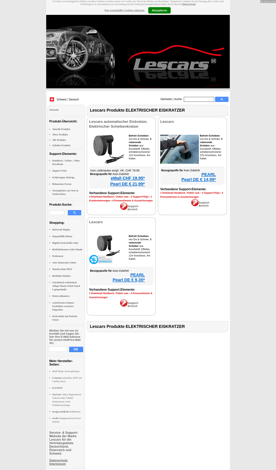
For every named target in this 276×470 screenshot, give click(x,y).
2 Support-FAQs (139, 196)
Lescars (167, 122)
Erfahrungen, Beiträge (63, 177)
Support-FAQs (59, 170)
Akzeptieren (159, 10)
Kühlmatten (66, 411)
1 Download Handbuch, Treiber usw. (180, 193)
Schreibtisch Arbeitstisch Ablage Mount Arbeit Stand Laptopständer (66, 286)
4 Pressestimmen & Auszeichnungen (132, 200)
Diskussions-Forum (61, 184)
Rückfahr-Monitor (61, 276)
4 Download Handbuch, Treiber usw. (109, 196)
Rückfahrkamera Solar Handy (67, 249)
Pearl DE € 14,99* (198, 179)
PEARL (208, 174)
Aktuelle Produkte (61, 129)
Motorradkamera (61, 296)
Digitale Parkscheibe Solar (65, 243)
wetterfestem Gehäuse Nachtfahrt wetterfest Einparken (63, 306)
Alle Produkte (59, 140)
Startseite (166, 99)
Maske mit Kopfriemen (65, 371)
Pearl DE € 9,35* (129, 279)
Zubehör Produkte (61, 145)
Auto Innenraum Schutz (64, 262)
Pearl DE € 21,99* (127, 184)
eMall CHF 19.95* (128, 178)
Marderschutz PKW (62, 269)
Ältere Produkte (60, 134)
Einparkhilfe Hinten (62, 236)
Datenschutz (189, 4)
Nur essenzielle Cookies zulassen (124, 10)
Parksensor (57, 256)
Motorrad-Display (61, 229)
